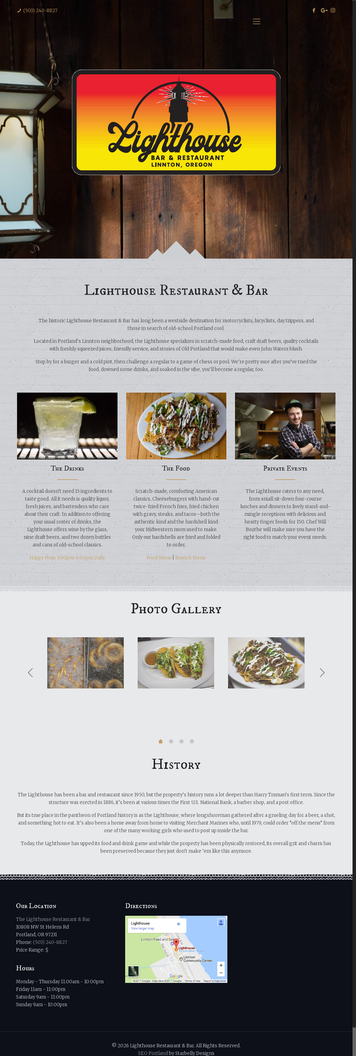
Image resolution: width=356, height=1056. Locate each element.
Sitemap (133, 1045)
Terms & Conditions (206, 1045)
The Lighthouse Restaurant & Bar (53, 890)
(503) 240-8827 (40, 11)
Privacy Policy (163, 1045)
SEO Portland (153, 1024)
